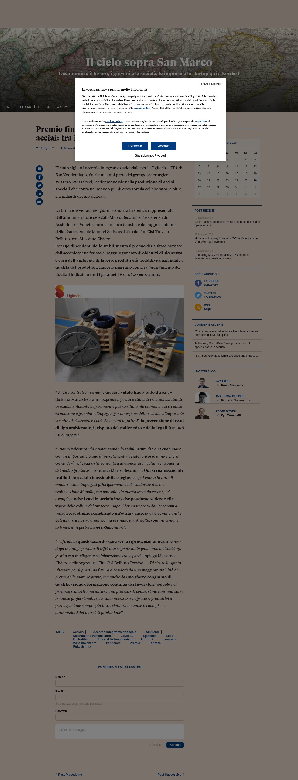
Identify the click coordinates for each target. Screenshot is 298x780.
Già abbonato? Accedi (151, 155)
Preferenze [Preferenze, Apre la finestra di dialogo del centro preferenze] (135, 145)
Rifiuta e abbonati (211, 83)
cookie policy (142, 108)
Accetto (163, 145)
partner (203, 121)
